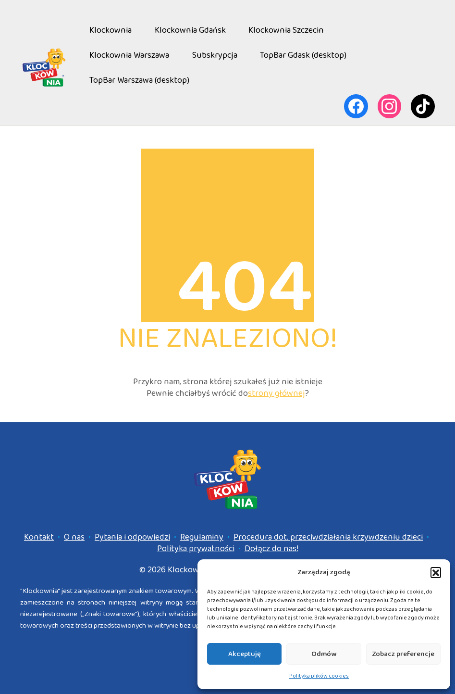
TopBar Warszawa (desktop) (139, 80)
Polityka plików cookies (319, 676)
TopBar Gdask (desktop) (303, 55)
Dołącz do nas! (271, 548)
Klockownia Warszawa (129, 55)
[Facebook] (356, 106)
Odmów (323, 654)
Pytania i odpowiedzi (132, 537)
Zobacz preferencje (403, 654)
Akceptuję (244, 654)
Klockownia (110, 30)
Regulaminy (201, 537)
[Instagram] (390, 106)
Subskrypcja (214, 55)
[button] (436, 572)
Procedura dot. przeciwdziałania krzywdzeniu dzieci (328, 537)
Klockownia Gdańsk (190, 30)
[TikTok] (423, 106)
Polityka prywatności (195, 548)
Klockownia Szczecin (286, 30)
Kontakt (39, 537)
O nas (74, 537)
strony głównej (276, 393)
